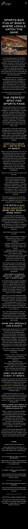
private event (9, 394)
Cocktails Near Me (14, 154)
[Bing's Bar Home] (6, 3)
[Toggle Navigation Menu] (26, 3)
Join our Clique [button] (14, 524)
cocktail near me (17, 173)
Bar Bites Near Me (14, 216)
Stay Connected (14, 527)
